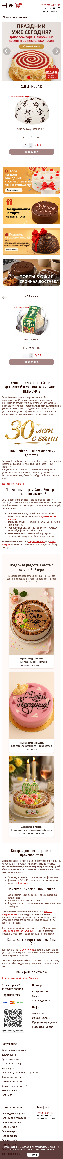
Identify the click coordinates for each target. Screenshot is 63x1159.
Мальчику (34, 978)
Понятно (33, 1155)
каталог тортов (26, 949)
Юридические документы (44, 1022)
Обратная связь (11, 995)
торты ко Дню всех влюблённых (18, 930)
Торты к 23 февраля (11, 1122)
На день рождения (11, 978)
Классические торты (12, 1081)
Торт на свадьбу (9, 1140)
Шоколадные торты (11, 1077)
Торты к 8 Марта (10, 1127)
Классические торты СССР (14, 1086)
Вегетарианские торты (13, 1063)
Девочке (24, 978)
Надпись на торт (10, 1090)
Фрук (4, 1059)
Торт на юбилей (9, 1136)
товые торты (13, 1059)
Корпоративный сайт (42, 1026)
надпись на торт (36, 541)
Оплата (35, 996)
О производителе (41, 1018)
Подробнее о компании (13, 483)
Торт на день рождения (13, 1113)
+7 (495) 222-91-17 (50, 4)
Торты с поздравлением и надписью (20, 1072)
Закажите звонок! (13, 989)
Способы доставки (41, 1000)
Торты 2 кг (7, 1095)
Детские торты (9, 1054)
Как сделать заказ (41, 991)
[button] (7, 51)
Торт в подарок (9, 1131)
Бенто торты (8, 1068)
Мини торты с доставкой (14, 1050)
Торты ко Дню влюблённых (15, 1118)
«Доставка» (22, 883)
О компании (38, 1013)
